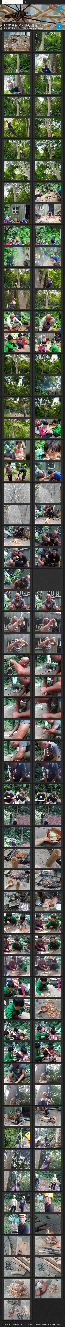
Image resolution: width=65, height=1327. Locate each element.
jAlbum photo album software (45, 1324)
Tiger (58, 1324)
